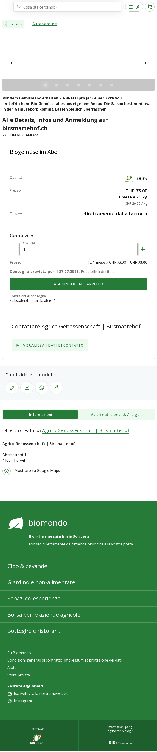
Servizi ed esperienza (33, 598)
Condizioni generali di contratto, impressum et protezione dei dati (64, 660)
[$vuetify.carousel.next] (145, 62)
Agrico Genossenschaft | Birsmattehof (85, 430)
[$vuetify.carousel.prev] (11, 62)
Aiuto (12, 667)
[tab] (40, 414)
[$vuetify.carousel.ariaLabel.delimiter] (45, 85)
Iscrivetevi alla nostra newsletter (42, 693)
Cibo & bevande (27, 566)
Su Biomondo (19, 652)
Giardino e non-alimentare (41, 582)
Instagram (23, 700)
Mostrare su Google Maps (37, 470)
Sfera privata (18, 675)
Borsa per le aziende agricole (43, 614)
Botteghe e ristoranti (34, 630)
